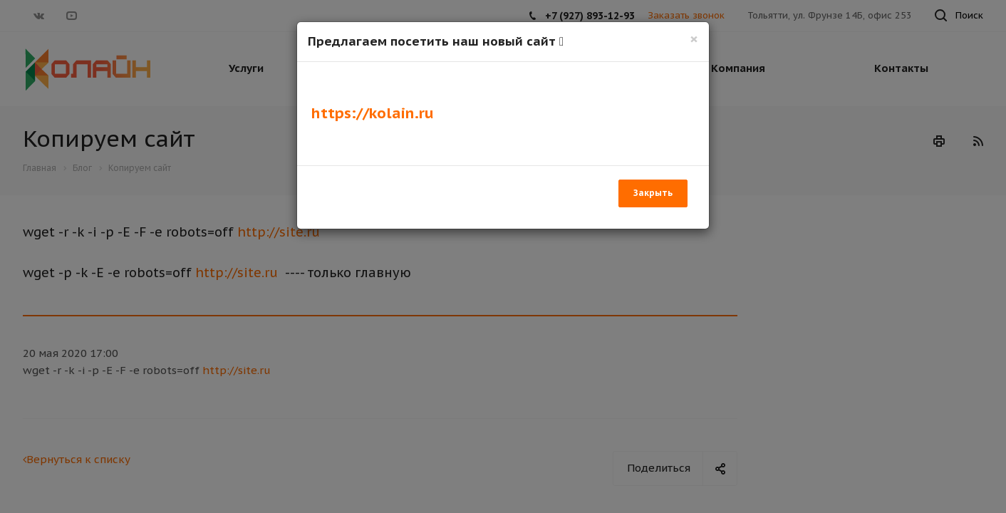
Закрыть (653, 192)
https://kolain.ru (372, 113)
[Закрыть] (694, 38)
